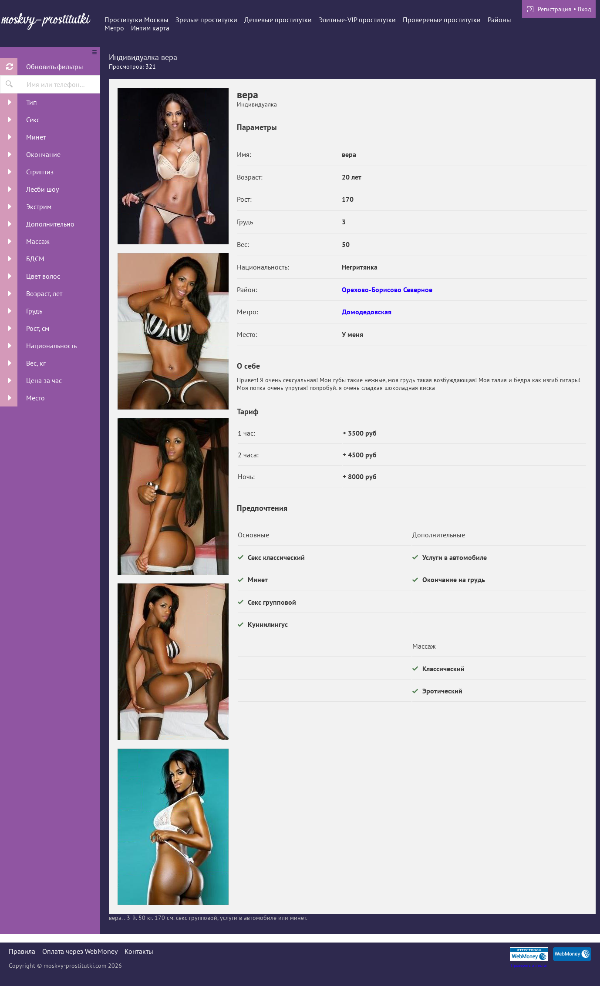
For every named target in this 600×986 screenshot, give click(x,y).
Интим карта (150, 27)
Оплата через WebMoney (80, 951)
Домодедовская (366, 311)
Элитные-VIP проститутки (357, 19)
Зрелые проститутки (206, 19)
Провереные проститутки (442, 19)
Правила (22, 951)
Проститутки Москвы (136, 19)
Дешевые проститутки (278, 19)
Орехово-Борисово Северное (387, 289)
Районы (499, 19)
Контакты (139, 951)
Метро (114, 27)
